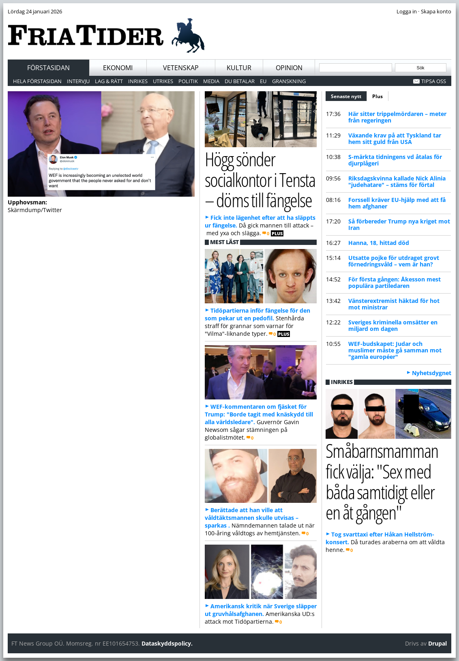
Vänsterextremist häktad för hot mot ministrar (394, 304)
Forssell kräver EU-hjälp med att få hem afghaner (397, 203)
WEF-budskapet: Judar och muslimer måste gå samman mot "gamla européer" (395, 350)
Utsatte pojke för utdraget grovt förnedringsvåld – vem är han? (393, 261)
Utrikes (163, 81)
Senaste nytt (349, 95)
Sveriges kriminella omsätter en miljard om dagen (393, 325)
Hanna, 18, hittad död (378, 243)
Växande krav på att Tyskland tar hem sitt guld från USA (394, 138)
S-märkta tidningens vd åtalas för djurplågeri (395, 160)
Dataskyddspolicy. (167, 643)
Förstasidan (48, 67)
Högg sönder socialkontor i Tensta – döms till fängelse (260, 179)
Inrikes (138, 81)
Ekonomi (118, 67)
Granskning (289, 81)
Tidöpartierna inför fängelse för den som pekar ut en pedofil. (257, 314)
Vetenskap (181, 67)
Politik (188, 81)
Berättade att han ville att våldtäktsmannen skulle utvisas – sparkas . (251, 517)
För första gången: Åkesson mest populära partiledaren (394, 282)
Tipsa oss (433, 81)
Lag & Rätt (109, 81)
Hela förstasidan (37, 81)
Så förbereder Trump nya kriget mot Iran (399, 224)
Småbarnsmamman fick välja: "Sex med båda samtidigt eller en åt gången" (382, 481)
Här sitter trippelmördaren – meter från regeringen (397, 117)
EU (263, 81)
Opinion (289, 67)
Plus (377, 96)
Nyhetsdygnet (431, 373)
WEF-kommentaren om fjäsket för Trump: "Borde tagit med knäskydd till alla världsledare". (259, 414)
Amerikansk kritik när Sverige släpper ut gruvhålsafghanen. (261, 610)
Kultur (239, 67)
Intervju (78, 81)
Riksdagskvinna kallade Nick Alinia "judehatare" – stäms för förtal (397, 181)
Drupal (437, 643)
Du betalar (240, 81)
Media (211, 81)
